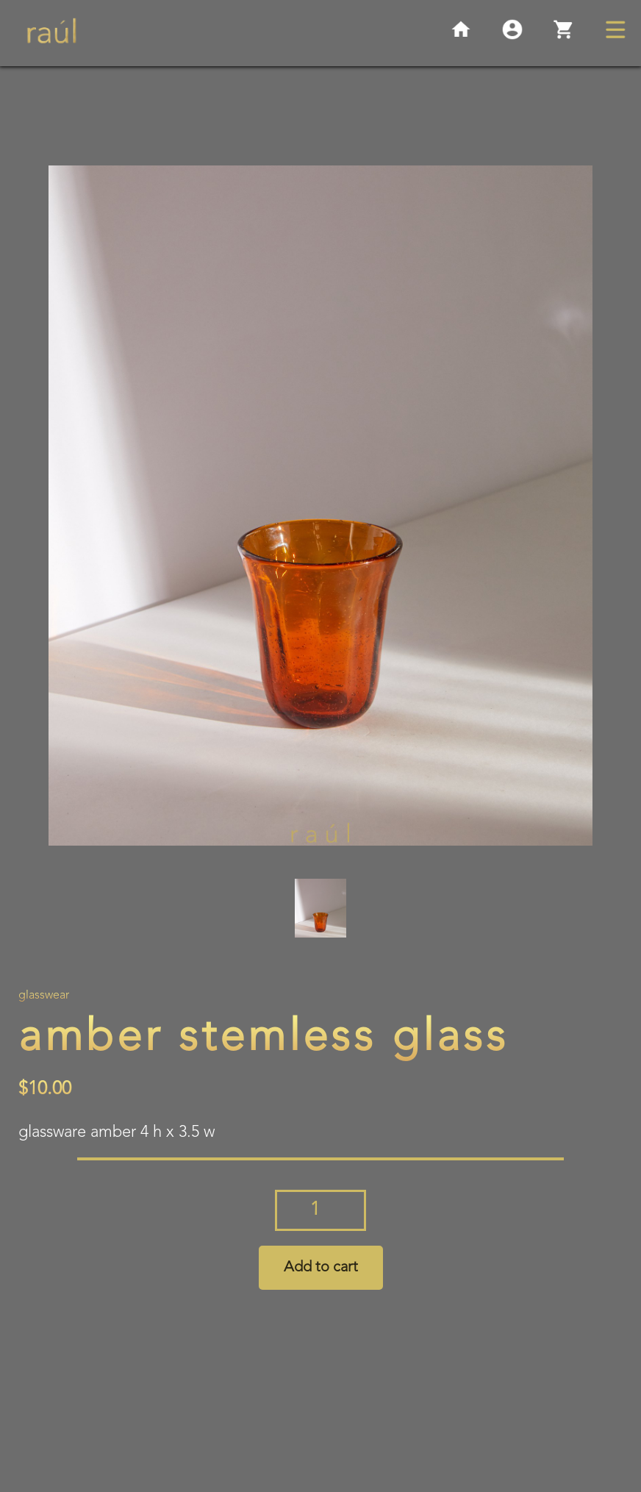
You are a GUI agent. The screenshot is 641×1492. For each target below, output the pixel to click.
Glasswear (43, 996)
